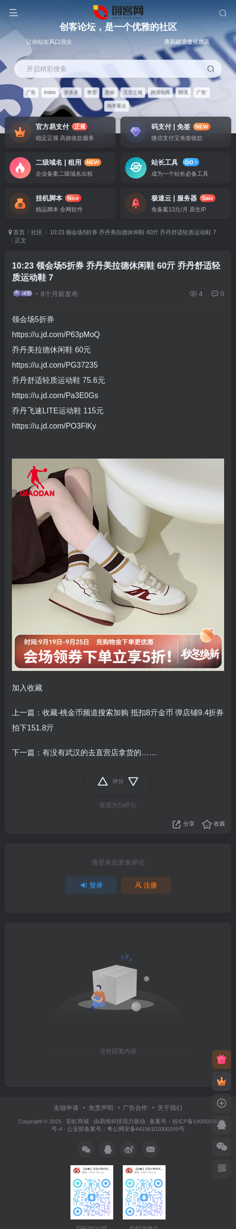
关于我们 (169, 1107)
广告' (202, 92)
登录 (91, 885)
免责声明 (100, 1107)
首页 (17, 232)
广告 (31, 92)
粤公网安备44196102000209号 (146, 1129)
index (50, 92)
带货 (92, 92)
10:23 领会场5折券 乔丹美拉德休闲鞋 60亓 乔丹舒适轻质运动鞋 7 (132, 232)
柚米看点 (116, 106)
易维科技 (110, 1121)
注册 (146, 885)
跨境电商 (160, 92)
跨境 (183, 92)
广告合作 (135, 1107)
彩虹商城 (77, 1121)
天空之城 (132, 92)
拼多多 (71, 92)
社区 (36, 232)
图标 (110, 92)
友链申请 (66, 1107)
